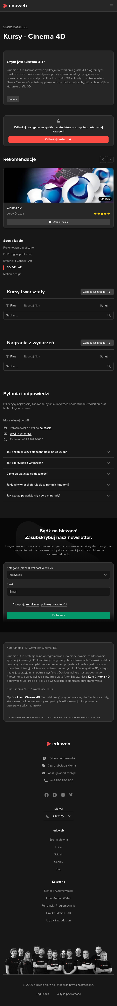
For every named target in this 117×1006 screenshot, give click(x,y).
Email (10, 584)
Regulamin (42, 994)
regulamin (32, 604)
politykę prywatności (54, 604)
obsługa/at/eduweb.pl (62, 773)
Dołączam (58, 615)
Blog (58, 869)
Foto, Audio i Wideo (58, 898)
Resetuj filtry (32, 305)
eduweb (58, 830)
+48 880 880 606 (61, 780)
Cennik (58, 862)
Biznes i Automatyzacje (58, 891)
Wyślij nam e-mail (21, 433)
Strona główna (58, 839)
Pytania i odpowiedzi (62, 758)
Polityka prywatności (68, 994)
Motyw (58, 808)
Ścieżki (58, 854)
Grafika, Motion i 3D (58, 913)
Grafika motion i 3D (15, 27)
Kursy (58, 847)
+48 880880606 (32, 439)
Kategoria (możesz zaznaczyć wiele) (30, 568)
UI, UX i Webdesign (58, 920)
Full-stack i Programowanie (59, 905)
